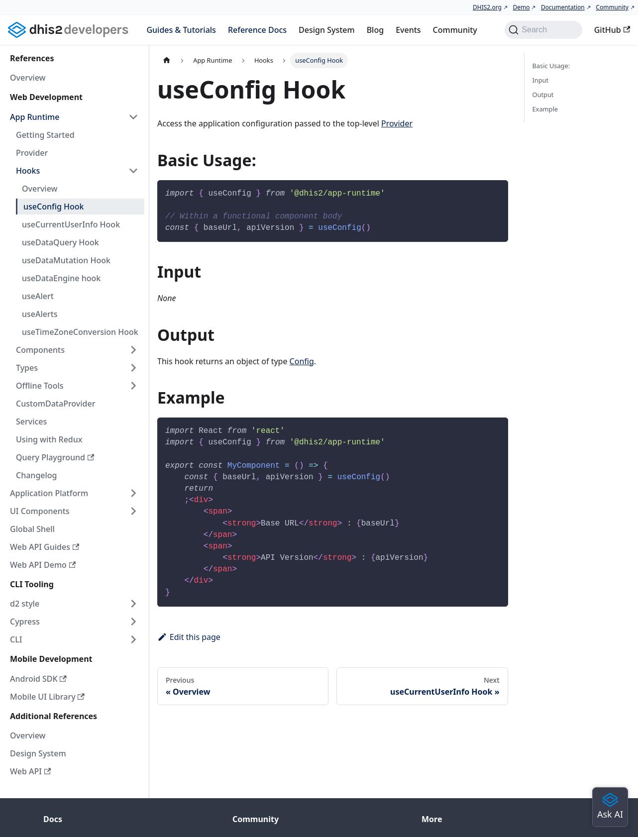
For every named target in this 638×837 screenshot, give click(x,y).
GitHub (612, 29)
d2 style (24, 603)
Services (31, 421)
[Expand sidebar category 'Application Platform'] (133, 493)
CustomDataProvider (55, 403)
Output (543, 94)
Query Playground (55, 457)
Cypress (25, 621)
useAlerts (40, 314)
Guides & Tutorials (180, 29)
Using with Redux (49, 439)
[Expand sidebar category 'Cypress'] (133, 621)
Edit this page (188, 636)
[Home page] (166, 60)
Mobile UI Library (47, 696)
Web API (30, 771)
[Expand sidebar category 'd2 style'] (133, 604)
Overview (27, 77)
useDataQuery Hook (60, 242)
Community (612, 7)
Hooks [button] (28, 170)
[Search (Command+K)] (543, 30)
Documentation (563, 7)
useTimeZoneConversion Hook (80, 331)
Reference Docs (257, 29)
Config (302, 361)
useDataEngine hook (61, 278)
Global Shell (32, 528)
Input (540, 80)
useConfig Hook (53, 206)
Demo (521, 7)
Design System (327, 29)
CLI (16, 639)
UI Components (40, 511)
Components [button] (40, 349)
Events (408, 29)
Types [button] (27, 367)
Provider (32, 152)
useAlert (38, 296)
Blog (375, 29)
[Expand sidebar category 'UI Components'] (133, 511)
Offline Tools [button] (40, 385)
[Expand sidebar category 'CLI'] (133, 639)
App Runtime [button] (34, 116)
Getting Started (45, 134)
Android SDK (38, 678)
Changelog (36, 475)
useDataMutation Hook (66, 260)
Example (545, 109)
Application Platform (49, 493)
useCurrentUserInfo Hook (71, 224)
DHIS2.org (487, 7)
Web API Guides (44, 546)
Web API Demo (43, 564)
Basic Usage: (551, 65)
